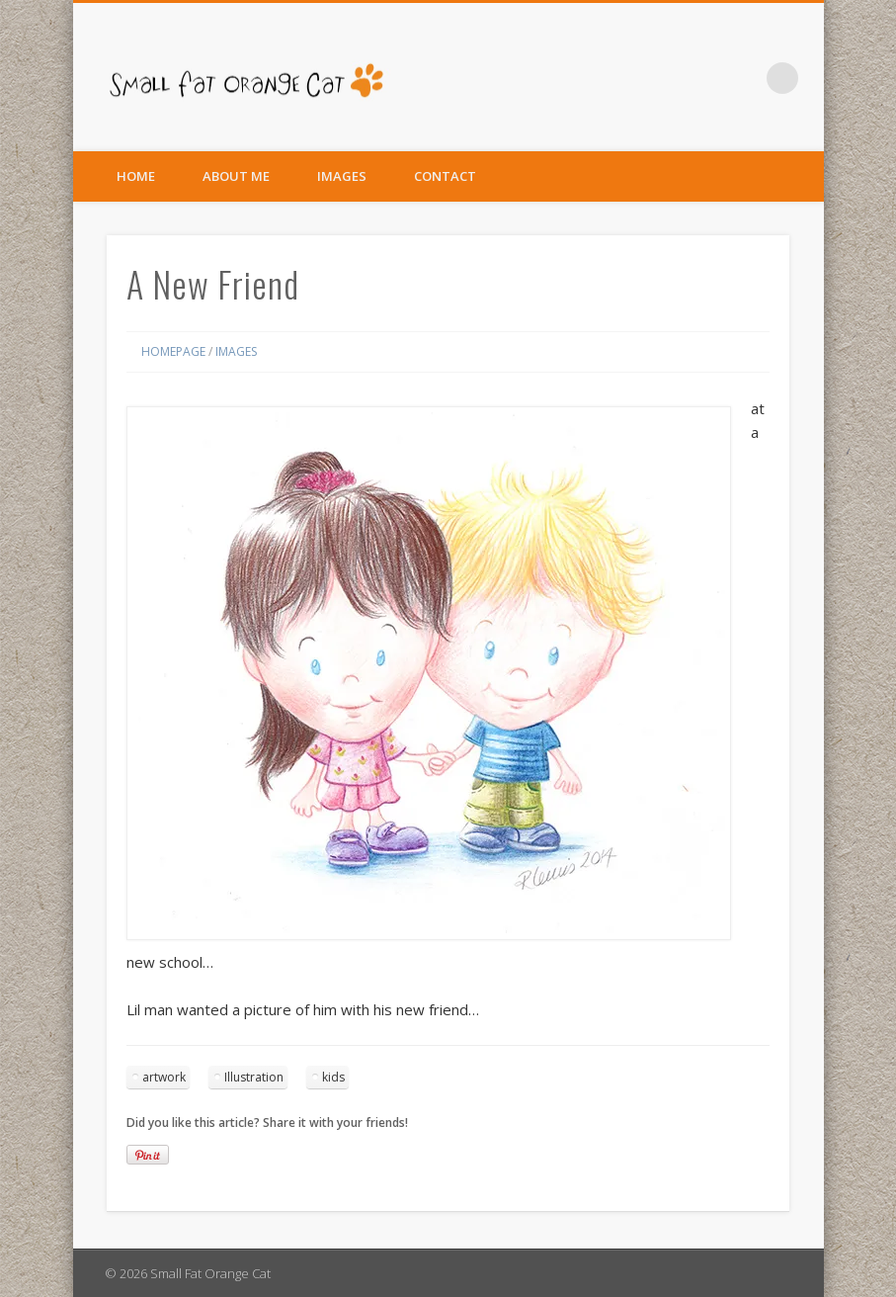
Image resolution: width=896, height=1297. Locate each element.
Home (136, 176)
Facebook (742, 78)
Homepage (173, 351)
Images (342, 176)
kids (333, 1077)
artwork (164, 1077)
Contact (445, 176)
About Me (236, 176)
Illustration (254, 1077)
